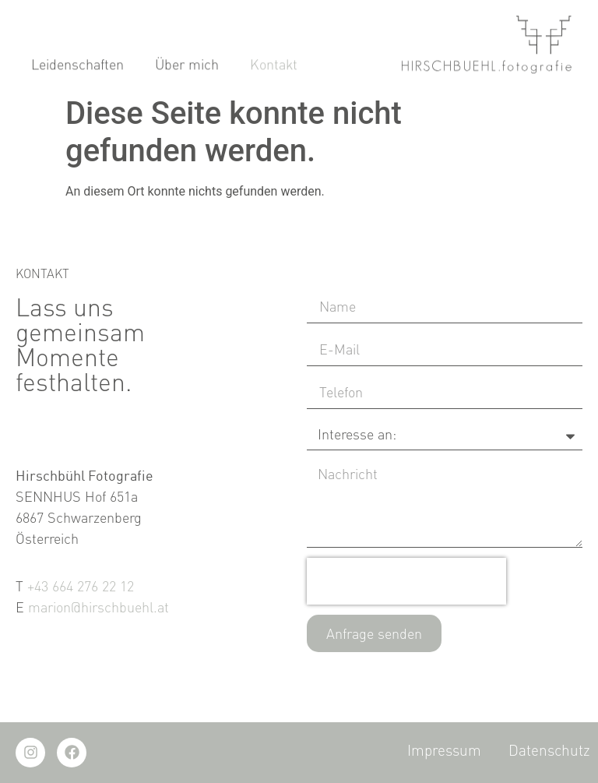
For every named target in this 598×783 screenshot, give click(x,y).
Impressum (444, 750)
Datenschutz (549, 750)
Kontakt (273, 66)
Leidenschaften (77, 66)
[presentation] (406, 581)
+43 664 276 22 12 (80, 585)
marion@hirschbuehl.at (98, 606)
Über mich (187, 66)
